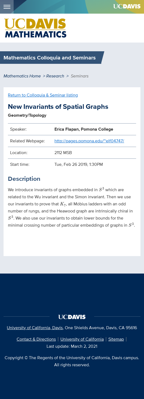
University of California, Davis (35, 328)
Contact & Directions (36, 339)
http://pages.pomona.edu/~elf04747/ (89, 141)
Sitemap (116, 339)
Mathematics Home (22, 76)
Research (55, 76)
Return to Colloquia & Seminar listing (43, 95)
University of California (82, 339)
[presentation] (101, 189)
